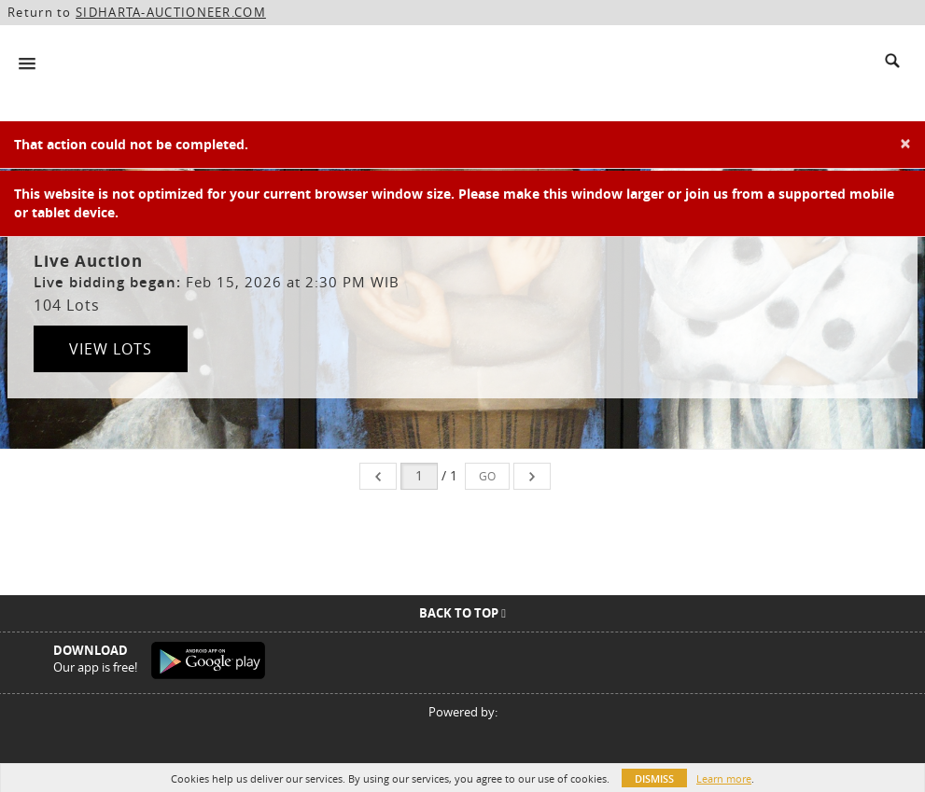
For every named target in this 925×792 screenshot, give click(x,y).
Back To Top (462, 612)
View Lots (110, 349)
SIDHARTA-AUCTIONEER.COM (171, 12)
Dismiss (654, 778)
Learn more (723, 778)
